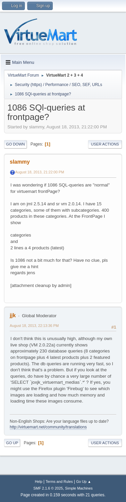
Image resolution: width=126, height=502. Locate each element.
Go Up (12, 443)
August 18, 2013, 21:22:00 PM (39, 172)
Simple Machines (79, 488)
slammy (20, 162)
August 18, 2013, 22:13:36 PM (34, 326)
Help (38, 481)
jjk (13, 315)
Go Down (15, 144)
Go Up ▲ (83, 481)
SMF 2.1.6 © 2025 (48, 488)
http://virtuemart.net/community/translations (48, 427)
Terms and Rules (59, 481)
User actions (105, 144)
